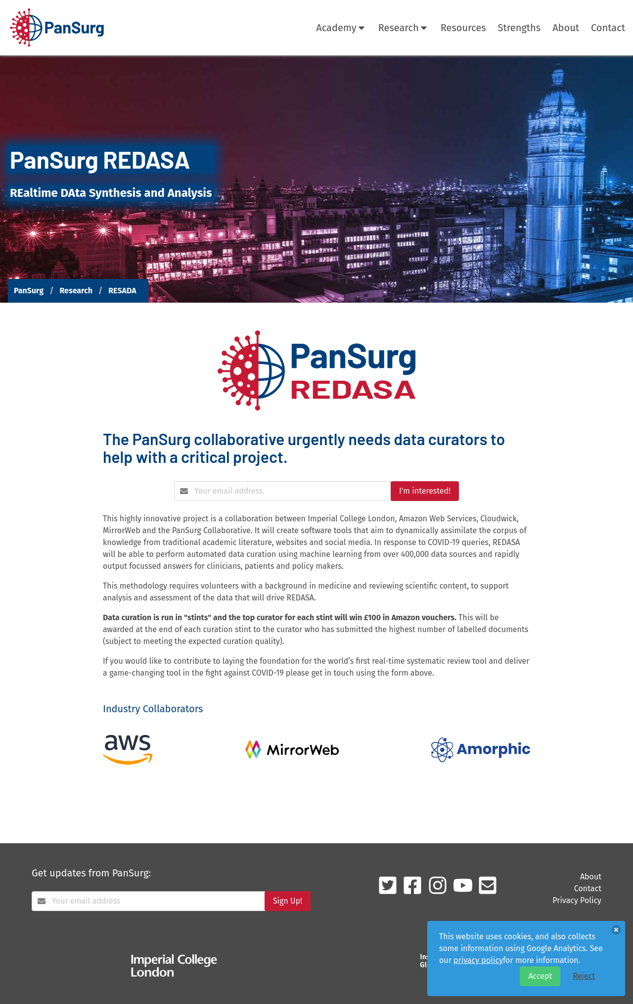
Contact (608, 28)
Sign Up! (287, 901)
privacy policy (478, 960)
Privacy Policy (576, 900)
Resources (463, 28)
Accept (540, 976)
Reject (584, 976)
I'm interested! (425, 491)
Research (403, 28)
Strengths (519, 28)
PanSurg (29, 290)
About (565, 28)
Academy (341, 28)
